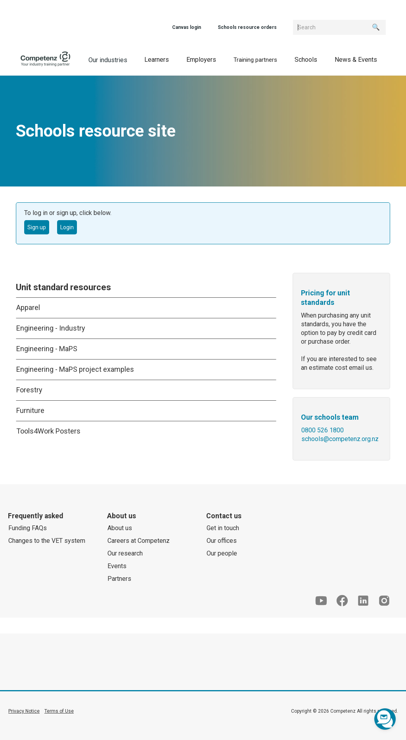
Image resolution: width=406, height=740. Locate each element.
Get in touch (223, 528)
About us (119, 528)
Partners (119, 578)
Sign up (36, 227)
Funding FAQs (27, 528)
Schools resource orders (247, 27)
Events (116, 566)
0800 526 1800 (322, 430)
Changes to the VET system (46, 540)
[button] (157, 59)
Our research (125, 553)
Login (67, 227)
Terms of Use (59, 711)
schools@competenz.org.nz (340, 439)
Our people (222, 553)
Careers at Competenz (138, 540)
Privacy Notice (24, 711)
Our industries (107, 60)
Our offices (222, 540)
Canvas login (186, 27)
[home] (45, 59)
